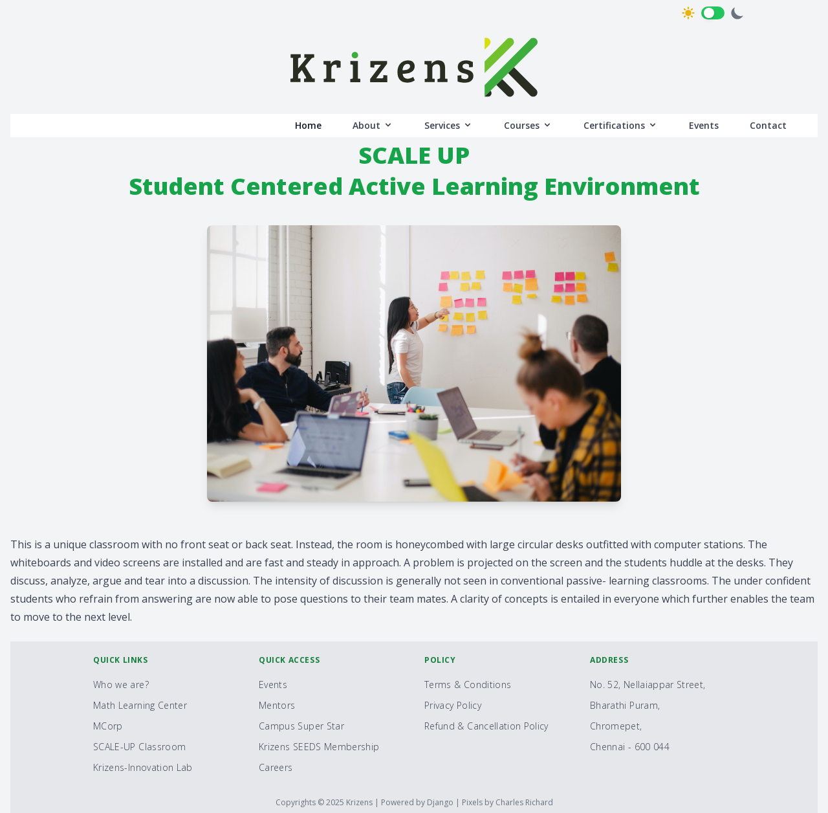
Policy (440, 660)
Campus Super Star (301, 726)
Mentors (277, 705)
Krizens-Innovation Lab (143, 767)
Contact (768, 125)
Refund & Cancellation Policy (486, 726)
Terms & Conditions (467, 684)
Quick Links (120, 660)
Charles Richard (524, 802)
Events (704, 125)
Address (609, 660)
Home (308, 125)
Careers (275, 767)
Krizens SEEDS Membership (319, 747)
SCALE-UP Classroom (139, 747)
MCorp (108, 726)
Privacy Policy (452, 705)
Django (441, 802)
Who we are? (121, 684)
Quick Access (289, 660)
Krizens (360, 802)
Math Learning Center (140, 705)
